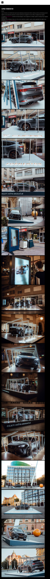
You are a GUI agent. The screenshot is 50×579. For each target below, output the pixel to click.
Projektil (43, 2)
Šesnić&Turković (9, 16)
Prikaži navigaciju (2, 2)
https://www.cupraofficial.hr (11, 20)
